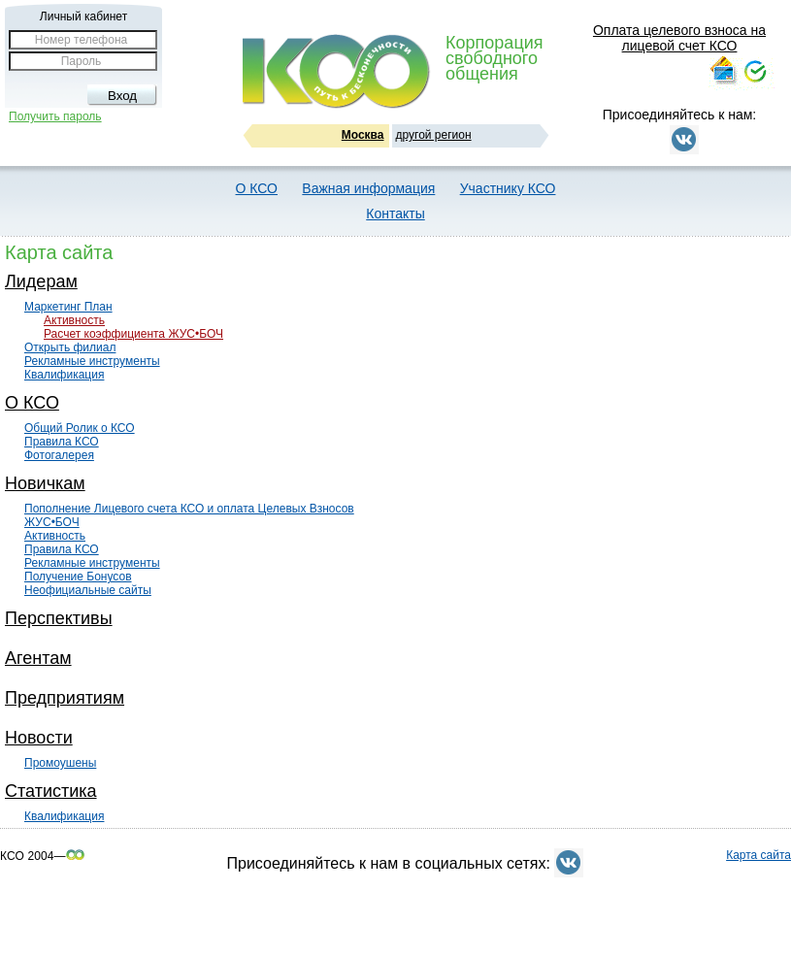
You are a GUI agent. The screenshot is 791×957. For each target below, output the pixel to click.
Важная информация (368, 188)
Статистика (51, 791)
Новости (39, 737)
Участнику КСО (508, 188)
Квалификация (64, 374)
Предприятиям (64, 698)
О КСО (257, 188)
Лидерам (41, 281)
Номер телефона (81, 40)
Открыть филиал (69, 347)
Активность (74, 320)
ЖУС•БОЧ (52, 522)
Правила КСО (61, 441)
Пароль (81, 61)
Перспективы (59, 618)
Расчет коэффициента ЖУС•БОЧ (133, 334)
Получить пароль (55, 116)
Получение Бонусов (78, 576)
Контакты (395, 213)
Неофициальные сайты (87, 590)
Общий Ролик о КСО (79, 428)
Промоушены (60, 763)
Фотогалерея (59, 455)
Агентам (38, 658)
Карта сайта (758, 855)
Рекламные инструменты (92, 361)
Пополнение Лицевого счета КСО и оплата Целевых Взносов (189, 508)
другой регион (434, 135)
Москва (363, 135)
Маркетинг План (68, 307)
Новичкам (45, 483)
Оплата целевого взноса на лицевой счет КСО (679, 37)
